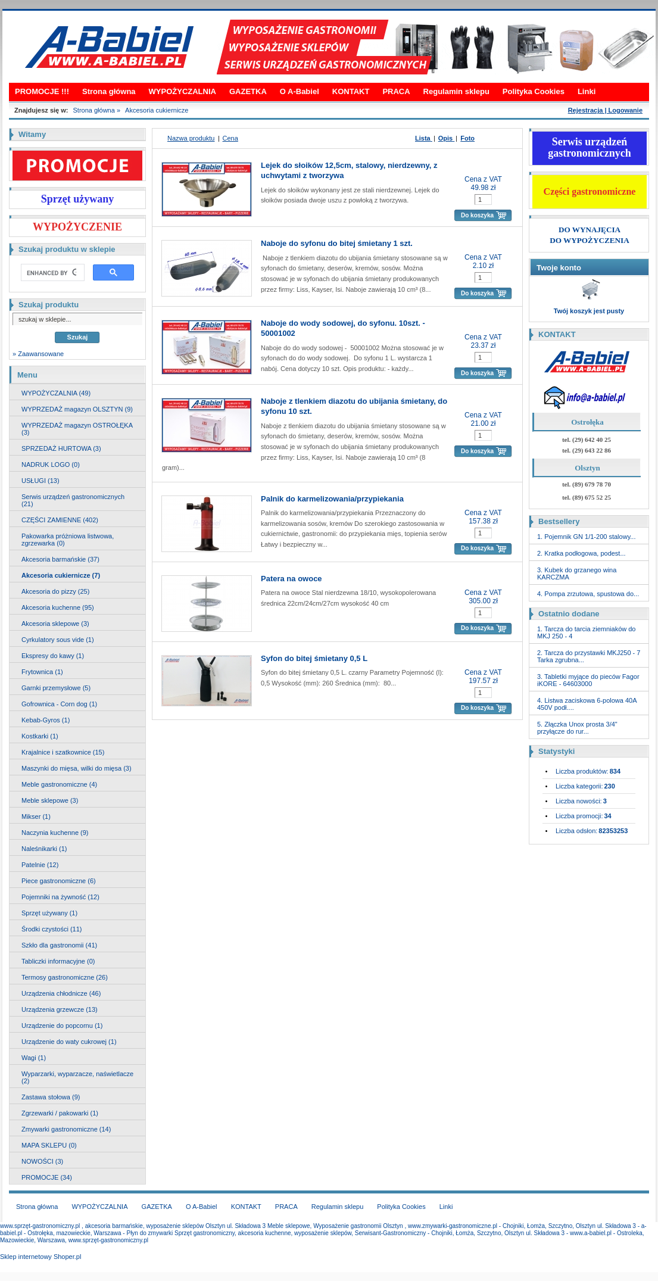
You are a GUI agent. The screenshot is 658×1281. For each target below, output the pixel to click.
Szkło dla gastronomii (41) (59, 945)
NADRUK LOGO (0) (50, 464)
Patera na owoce (291, 578)
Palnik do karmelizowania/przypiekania (332, 498)
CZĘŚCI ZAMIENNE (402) (59, 519)
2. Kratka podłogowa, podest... (581, 553)
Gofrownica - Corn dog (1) (59, 703)
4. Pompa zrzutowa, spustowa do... (588, 593)
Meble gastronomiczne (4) (59, 784)
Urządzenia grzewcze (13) (59, 1009)
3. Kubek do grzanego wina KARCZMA (576, 573)
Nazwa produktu (191, 138)
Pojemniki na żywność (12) (60, 896)
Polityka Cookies (534, 91)
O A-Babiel (299, 91)
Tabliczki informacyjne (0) (58, 961)
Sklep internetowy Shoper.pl (40, 1256)
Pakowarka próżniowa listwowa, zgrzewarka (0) (67, 539)
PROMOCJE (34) (46, 1177)
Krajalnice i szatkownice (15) (62, 752)
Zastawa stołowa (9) (50, 1097)
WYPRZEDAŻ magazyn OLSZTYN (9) (77, 409)
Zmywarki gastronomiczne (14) (66, 1129)
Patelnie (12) (39, 864)
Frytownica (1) (42, 671)
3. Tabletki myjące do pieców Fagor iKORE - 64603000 (588, 680)
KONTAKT (351, 91)
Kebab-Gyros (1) (45, 720)
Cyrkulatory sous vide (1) (57, 639)
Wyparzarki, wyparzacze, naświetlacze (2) (77, 1077)
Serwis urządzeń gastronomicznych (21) (72, 500)
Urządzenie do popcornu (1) (61, 1025)
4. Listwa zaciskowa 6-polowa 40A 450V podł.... (587, 704)
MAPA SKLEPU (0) (49, 1145)
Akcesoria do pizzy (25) (55, 591)
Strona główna (109, 91)
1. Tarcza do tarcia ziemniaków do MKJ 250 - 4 (586, 632)
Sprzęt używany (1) (49, 913)
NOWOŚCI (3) (42, 1161)
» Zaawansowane (38, 353)
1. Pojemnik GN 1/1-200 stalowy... (586, 536)
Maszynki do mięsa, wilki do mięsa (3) (76, 768)
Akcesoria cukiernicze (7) (60, 575)
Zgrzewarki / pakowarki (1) (59, 1113)
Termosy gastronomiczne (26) (64, 977)
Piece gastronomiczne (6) (58, 880)
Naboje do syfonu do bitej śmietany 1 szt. (337, 243)
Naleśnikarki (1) (44, 848)
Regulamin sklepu (456, 91)
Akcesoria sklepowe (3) (55, 623)
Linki (586, 91)
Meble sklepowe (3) (49, 800)
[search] (51, 272)
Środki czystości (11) (51, 929)
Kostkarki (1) (39, 736)
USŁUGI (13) (40, 480)
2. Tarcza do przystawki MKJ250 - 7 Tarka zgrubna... (588, 656)
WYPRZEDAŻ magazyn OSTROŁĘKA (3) (77, 429)
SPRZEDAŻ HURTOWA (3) (61, 448)
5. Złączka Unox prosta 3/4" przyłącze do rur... (577, 728)
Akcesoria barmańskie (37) (60, 559)
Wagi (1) (33, 1057)
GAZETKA (248, 91)
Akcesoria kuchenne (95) (57, 607)
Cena (230, 138)
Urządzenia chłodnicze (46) (61, 993)
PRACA (396, 91)
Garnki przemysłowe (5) (56, 687)
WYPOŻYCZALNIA (182, 91)
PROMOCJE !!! (42, 91)
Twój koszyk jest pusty (589, 310)
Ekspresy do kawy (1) (52, 655)
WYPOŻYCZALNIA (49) (56, 393)
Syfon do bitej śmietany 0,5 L (314, 658)
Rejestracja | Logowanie (605, 110)
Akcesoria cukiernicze (156, 110)
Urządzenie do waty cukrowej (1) (69, 1041)
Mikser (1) (36, 816)
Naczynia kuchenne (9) (55, 832)
